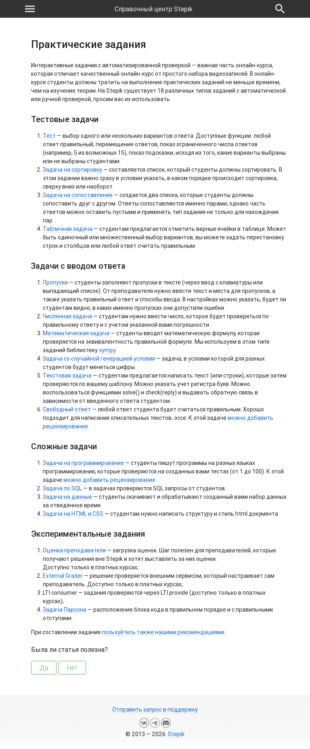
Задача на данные (67, 496)
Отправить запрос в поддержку (155, 709)
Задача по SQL (62, 488)
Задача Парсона (64, 609)
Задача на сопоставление (78, 195)
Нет (72, 668)
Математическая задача (76, 333)
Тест (49, 135)
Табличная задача (67, 228)
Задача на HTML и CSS (73, 513)
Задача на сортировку (72, 169)
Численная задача (67, 316)
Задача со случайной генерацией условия (99, 358)
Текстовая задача (67, 375)
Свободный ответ (67, 409)
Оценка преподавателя (74, 550)
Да (44, 668)
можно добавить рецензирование (109, 479)
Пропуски (55, 282)
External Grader (63, 575)
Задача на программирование (83, 463)
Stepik (176, 734)
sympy (107, 350)
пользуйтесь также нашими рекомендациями (163, 632)
